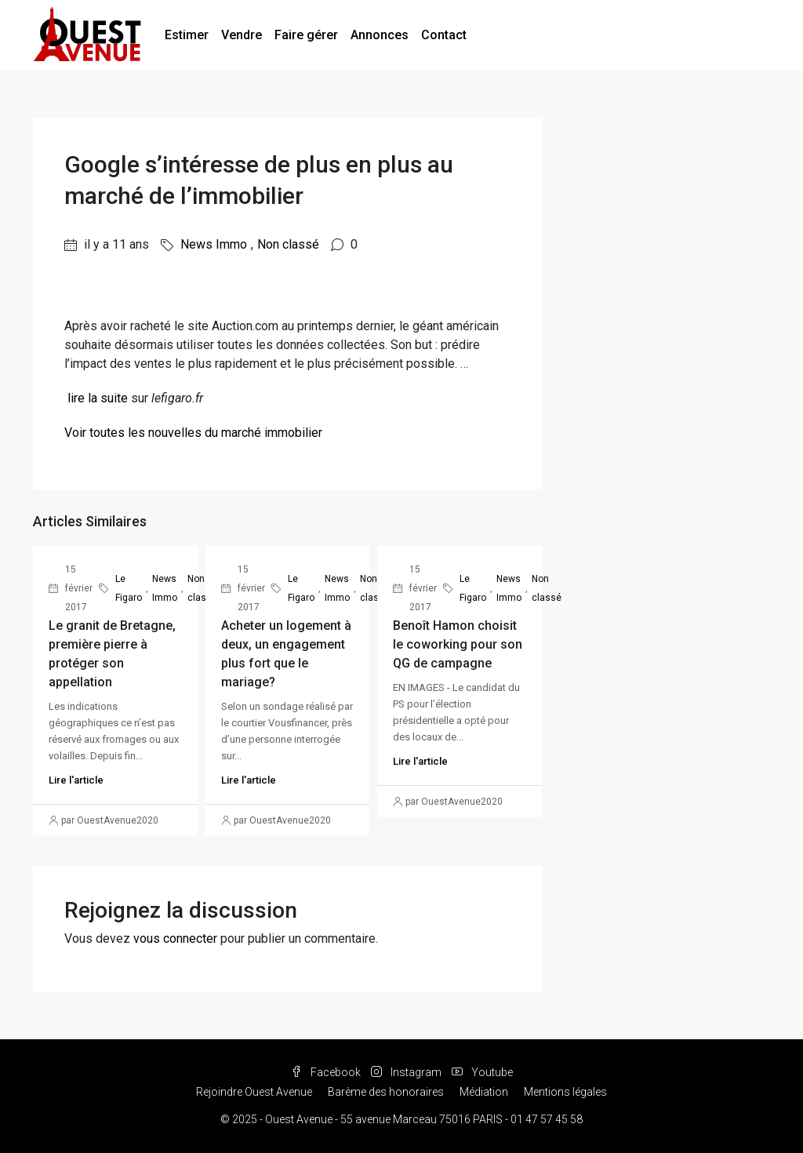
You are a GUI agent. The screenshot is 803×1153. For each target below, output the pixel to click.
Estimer (187, 34)
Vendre (241, 34)
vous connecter (175, 938)
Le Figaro (128, 588)
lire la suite (97, 398)
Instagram (407, 1072)
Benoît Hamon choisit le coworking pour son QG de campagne (457, 644)
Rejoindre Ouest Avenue (254, 1092)
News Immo (213, 244)
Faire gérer (306, 34)
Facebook (327, 1072)
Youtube (482, 1072)
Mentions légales (565, 1092)
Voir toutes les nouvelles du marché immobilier (193, 432)
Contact (444, 34)
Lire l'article (76, 780)
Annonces (380, 34)
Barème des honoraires (386, 1092)
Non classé (288, 244)
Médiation (484, 1092)
